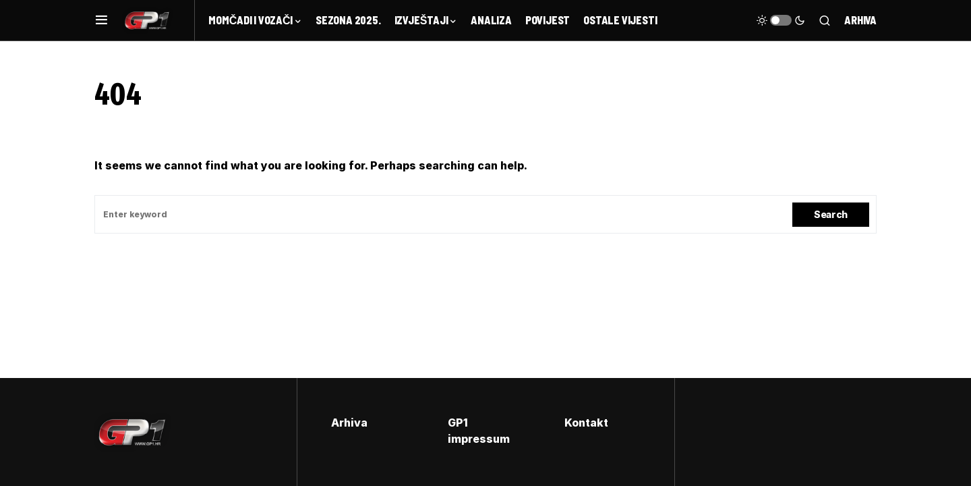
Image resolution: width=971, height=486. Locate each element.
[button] (101, 20)
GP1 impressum (479, 431)
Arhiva (860, 20)
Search (831, 214)
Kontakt (586, 422)
